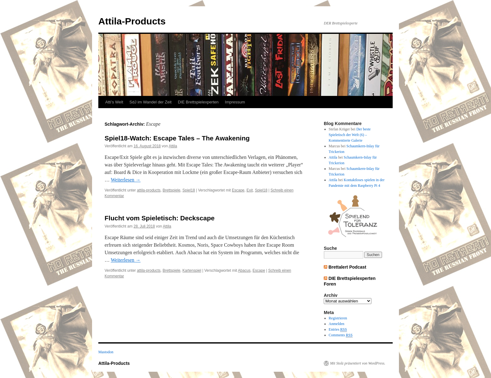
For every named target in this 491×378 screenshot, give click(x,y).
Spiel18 (189, 190)
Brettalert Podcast (347, 267)
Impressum (235, 102)
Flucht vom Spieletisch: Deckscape (159, 218)
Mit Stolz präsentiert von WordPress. (357, 363)
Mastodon (105, 352)
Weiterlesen (126, 179)
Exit (249, 190)
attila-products (148, 190)
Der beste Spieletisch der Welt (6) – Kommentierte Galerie (350, 135)
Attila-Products (132, 21)
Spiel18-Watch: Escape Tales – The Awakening (177, 138)
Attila (173, 146)
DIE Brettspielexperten (198, 102)
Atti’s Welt (114, 102)
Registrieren (338, 318)
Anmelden (336, 324)
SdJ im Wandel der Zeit (150, 102)
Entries (338, 329)
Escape (238, 190)
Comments (341, 335)
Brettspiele (171, 190)
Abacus (244, 270)
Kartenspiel (192, 270)
